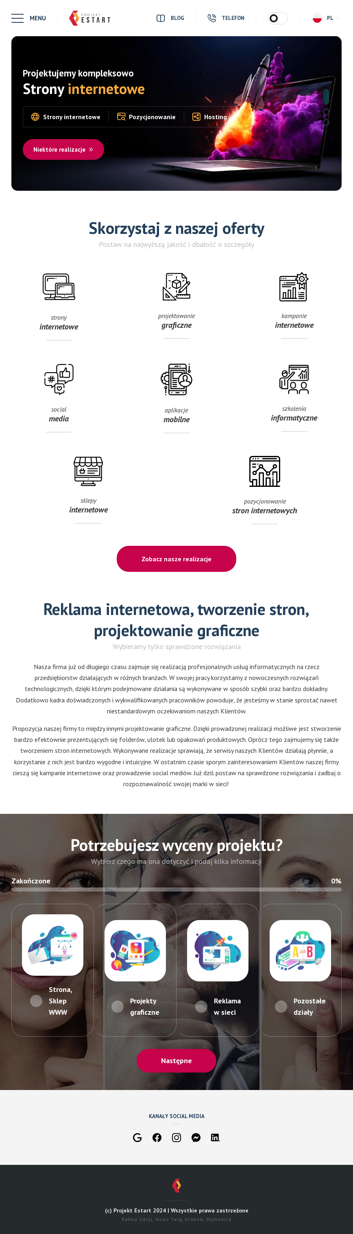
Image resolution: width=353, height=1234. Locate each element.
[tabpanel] (176, 113)
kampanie (294, 309)
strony (58, 309)
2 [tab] (326, 112)
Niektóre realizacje (63, 149)
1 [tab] (326, 97)
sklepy (88, 494)
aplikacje (176, 402)
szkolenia (294, 402)
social (58, 402)
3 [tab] (326, 122)
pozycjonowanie (265, 494)
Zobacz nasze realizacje (176, 559)
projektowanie (176, 309)
